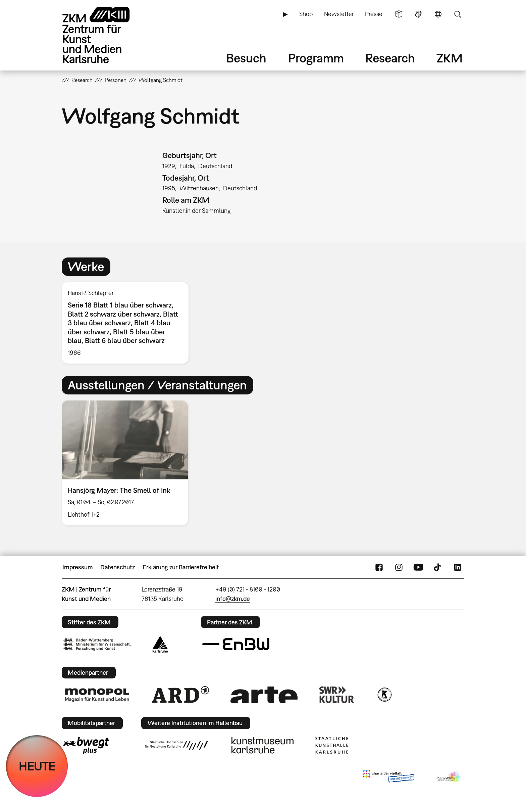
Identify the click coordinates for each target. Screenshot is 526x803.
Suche (457, 14)
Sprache (438, 14)
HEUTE (37, 766)
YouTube (418, 567)
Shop (306, 13)
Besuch (246, 58)
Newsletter (339, 13)
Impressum (77, 567)
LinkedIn (457, 567)
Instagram (399, 567)
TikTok (438, 567)
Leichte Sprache (399, 14)
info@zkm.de (232, 598)
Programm (316, 58)
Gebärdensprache (418, 14)
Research (390, 58)
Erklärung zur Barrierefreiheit (181, 567)
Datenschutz (117, 567)
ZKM (449, 58)
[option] (128, 323)
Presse (373, 13)
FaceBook (379, 567)
